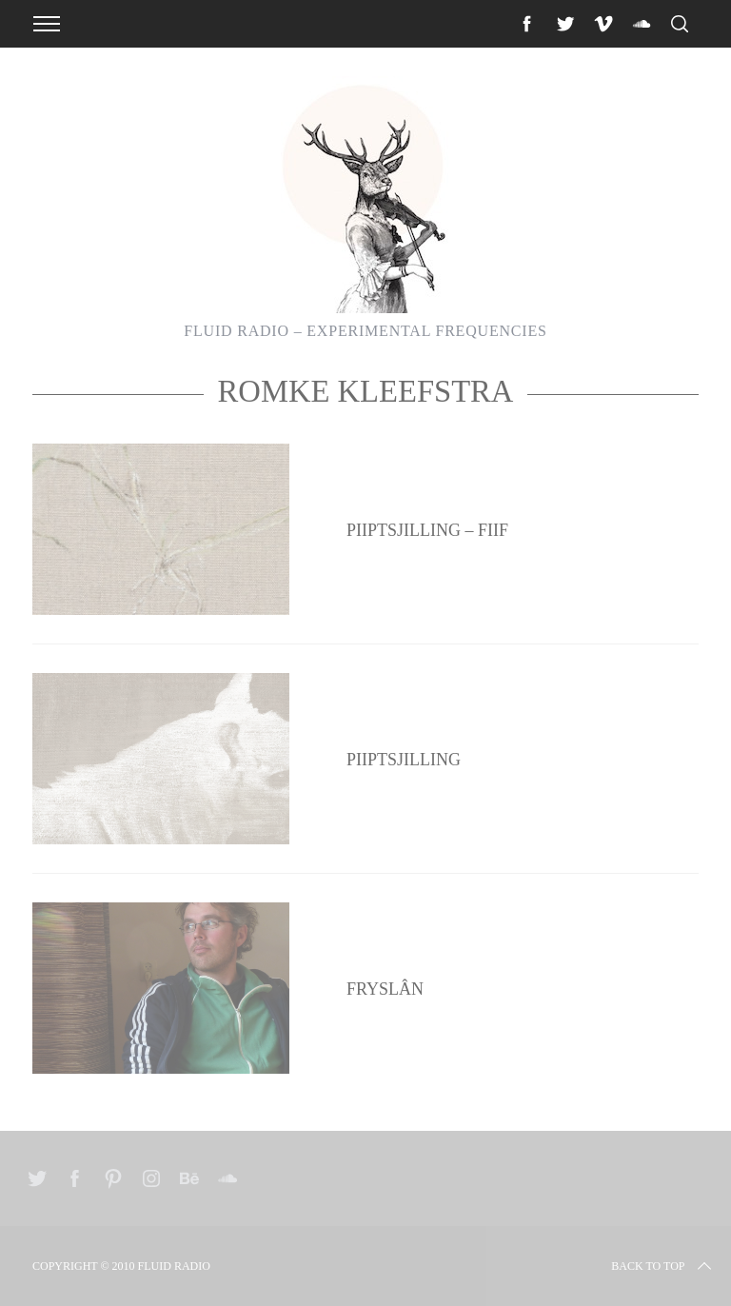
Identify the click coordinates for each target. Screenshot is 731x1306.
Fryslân (385, 989)
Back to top (663, 1266)
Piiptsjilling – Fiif (427, 530)
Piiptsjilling (403, 759)
